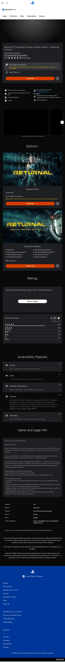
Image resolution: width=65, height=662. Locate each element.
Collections (13, 16)
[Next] (62, 122)
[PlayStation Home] (32, 3)
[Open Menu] (2, 3)
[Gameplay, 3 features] (32, 417)
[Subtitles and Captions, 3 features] (32, 387)
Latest (5, 16)
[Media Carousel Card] (26, 122)
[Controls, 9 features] (32, 402)
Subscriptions (31, 16)
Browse (42, 16)
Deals (22, 16)
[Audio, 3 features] (32, 377)
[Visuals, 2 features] (32, 366)
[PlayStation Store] (9, 9)
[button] (43, 92)
